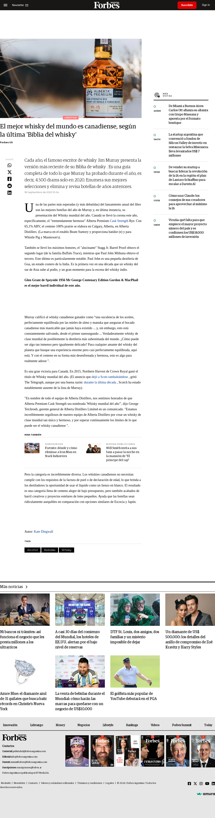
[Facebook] (189, 784)
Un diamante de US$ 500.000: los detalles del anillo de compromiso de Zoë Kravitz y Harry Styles (188, 639)
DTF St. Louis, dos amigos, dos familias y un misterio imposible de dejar (134, 637)
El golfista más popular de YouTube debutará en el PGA (133, 696)
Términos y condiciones (89, 783)
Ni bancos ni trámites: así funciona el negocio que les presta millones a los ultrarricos (22, 639)
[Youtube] (207, 784)
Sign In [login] (206, 5)
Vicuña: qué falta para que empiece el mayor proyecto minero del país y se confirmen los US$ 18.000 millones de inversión (188, 229)
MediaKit (6, 783)
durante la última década (100, 382)
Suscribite (187, 5)
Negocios (83, 725)
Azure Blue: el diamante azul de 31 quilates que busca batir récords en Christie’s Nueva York (23, 701)
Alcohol (32, 550)
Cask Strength (119, 221)
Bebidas (49, 550)
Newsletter (19, 783)
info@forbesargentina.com (24, 757)
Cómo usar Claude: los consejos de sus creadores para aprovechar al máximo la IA (188, 202)
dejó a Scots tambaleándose (110, 377)
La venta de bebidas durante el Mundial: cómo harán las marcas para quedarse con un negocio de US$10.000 (80, 701)
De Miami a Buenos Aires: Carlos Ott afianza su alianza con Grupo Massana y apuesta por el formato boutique (188, 115)
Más (185, 94)
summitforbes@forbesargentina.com (29, 762)
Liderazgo (36, 725)
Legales (109, 783)
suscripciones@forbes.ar (29, 767)
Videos (155, 725)
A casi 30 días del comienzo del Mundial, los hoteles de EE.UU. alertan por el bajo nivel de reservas (77, 639)
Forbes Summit (181, 725)
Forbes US (6, 142)
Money (60, 725)
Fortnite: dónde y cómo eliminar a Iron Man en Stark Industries (61, 452)
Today (208, 725)
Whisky (66, 550)
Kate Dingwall (43, 531)
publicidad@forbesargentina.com (29, 751)
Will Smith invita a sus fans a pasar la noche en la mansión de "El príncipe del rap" (122, 454)
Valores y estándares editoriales (57, 783)
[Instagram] (201, 784)
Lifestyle (108, 725)
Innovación (10, 725)
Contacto (33, 783)
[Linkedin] (213, 784)
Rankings (132, 725)
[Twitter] (195, 784)
